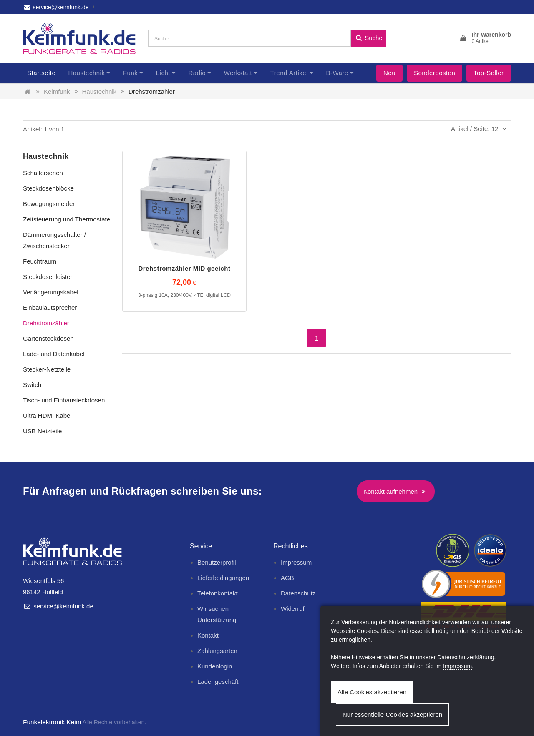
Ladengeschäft (217, 681)
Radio (197, 72)
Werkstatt (238, 72)
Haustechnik (86, 72)
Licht (163, 72)
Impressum (296, 562)
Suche (368, 37)
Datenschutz (298, 593)
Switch (32, 384)
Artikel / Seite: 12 (480, 129)
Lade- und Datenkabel (54, 353)
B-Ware (337, 72)
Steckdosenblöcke (48, 188)
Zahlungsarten (217, 650)
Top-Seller (489, 72)
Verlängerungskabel (50, 292)
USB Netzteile (42, 431)
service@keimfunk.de (56, 7)
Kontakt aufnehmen (395, 491)
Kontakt (208, 635)
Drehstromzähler (151, 91)
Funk (130, 72)
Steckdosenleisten (48, 276)
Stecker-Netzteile (47, 369)
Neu (389, 72)
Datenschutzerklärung (465, 657)
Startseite (41, 72)
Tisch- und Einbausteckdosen (64, 400)
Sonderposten (434, 72)
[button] (485, 38)
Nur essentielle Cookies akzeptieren (392, 714)
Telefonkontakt (217, 593)
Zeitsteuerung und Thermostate (66, 219)
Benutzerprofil (216, 562)
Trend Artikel (289, 72)
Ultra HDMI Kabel (47, 415)
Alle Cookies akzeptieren (372, 692)
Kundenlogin (214, 666)
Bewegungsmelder (49, 203)
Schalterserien (43, 172)
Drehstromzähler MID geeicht (184, 268)
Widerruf (293, 608)
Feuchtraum (39, 261)
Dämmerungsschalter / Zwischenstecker (54, 240)
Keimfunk (57, 91)
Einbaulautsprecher (50, 307)
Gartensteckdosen (48, 338)
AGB (287, 577)
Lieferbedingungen (223, 577)
